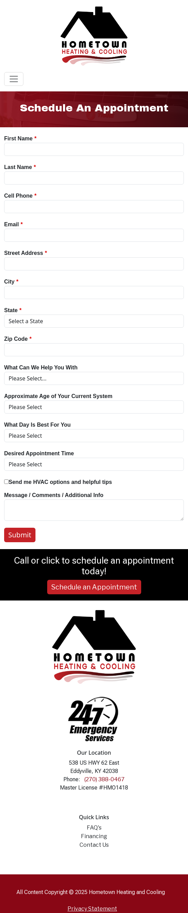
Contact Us (94, 845)
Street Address (23, 253)
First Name (18, 138)
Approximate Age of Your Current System (58, 396)
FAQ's (94, 827)
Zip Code (16, 339)
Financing (94, 836)
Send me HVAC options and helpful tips (58, 482)
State (11, 310)
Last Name (18, 167)
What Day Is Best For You (37, 425)
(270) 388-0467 (104, 779)
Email (11, 224)
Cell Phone (18, 196)
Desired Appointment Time (39, 453)
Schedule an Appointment (94, 587)
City (9, 282)
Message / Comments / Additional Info (53, 495)
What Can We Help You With (40, 367)
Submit (19, 534)
